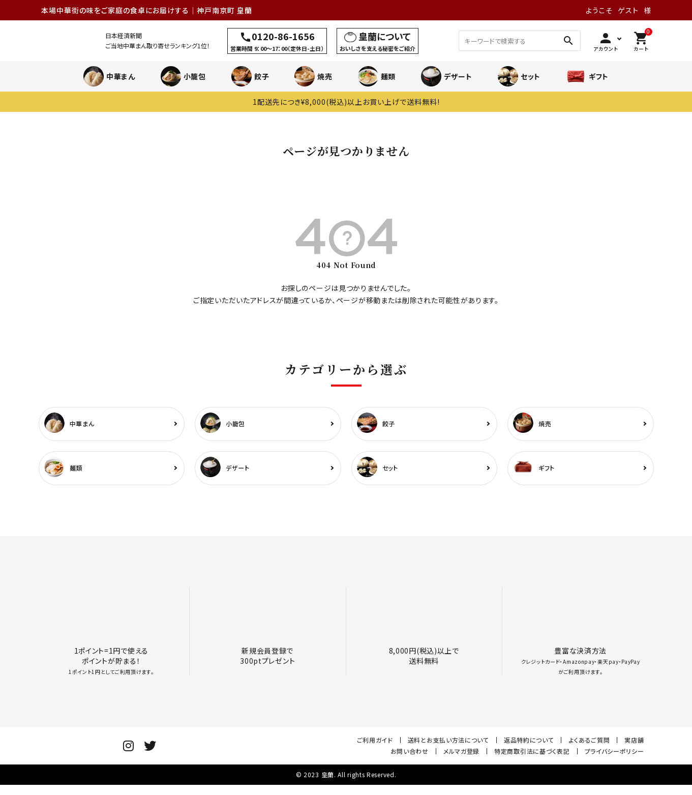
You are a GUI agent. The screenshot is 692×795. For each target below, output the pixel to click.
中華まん (109, 76)
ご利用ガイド (375, 744)
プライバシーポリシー (614, 755)
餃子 (250, 76)
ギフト (587, 76)
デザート (446, 76)
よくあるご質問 (589, 744)
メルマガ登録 (461, 755)
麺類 (377, 76)
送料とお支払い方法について (448, 744)
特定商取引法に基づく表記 (531, 755)
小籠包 (183, 76)
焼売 (313, 76)
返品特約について (529, 744)
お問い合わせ (409, 755)
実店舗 (634, 744)
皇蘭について (384, 36)
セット (519, 76)
